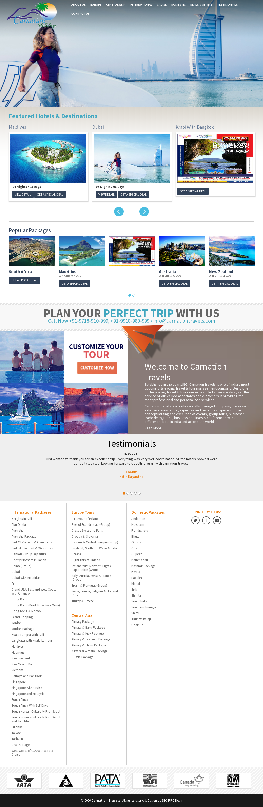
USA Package (21, 744)
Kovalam (138, 524)
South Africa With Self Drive (30, 705)
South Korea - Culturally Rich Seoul (36, 711)
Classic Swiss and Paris (87, 530)
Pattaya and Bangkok (27, 676)
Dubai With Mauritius (26, 577)
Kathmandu (140, 560)
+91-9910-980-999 (131, 320)
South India (139, 601)
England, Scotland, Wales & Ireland (96, 548)
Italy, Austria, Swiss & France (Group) (91, 577)
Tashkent (18, 738)
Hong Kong (19, 599)
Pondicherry (140, 530)
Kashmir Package (143, 565)
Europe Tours (83, 512)
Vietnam (17, 670)
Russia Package (82, 657)
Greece (76, 554)
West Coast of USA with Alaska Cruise (32, 752)
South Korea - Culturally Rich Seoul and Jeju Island (36, 719)
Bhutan (137, 536)
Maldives (17, 127)
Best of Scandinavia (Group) (91, 524)
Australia (167, 271)
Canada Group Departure (29, 554)
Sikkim (136, 589)
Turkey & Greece (83, 601)
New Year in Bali (22, 664)
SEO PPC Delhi (172, 800)
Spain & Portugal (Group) (89, 585)
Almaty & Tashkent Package (91, 639)
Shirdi (135, 613)
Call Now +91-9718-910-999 (79, 320)
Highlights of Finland (86, 560)
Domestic (178, 4)
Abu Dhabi (19, 524)
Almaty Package (83, 621)
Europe (95, 4)
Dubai (97, 127)
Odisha (136, 542)
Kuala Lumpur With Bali (28, 634)
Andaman (138, 518)
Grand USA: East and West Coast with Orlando (34, 591)
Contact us (80, 13)
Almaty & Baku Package (88, 627)
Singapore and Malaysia (28, 693)
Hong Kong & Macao (26, 611)
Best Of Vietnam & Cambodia (32, 542)
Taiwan (17, 733)
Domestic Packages (148, 512)
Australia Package (24, 536)
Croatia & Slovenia (85, 536)
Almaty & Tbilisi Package (89, 645)
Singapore (19, 681)
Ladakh (137, 577)
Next (144, 211)
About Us (78, 4)
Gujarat (137, 554)
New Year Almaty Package (89, 651)
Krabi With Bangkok (195, 127)
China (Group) (21, 565)
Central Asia (115, 4)
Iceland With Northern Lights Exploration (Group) (91, 567)
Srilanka (17, 727)
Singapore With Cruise (27, 687)
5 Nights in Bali (22, 518)
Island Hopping (22, 617)
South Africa (20, 271)
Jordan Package (23, 628)
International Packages (31, 512)
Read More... (154, 427)
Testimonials (227, 4)
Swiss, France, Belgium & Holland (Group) (95, 593)
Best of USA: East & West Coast (33, 548)
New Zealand (221, 271)
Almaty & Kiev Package (88, 633)
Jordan (17, 622)
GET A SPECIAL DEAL (50, 194)
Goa (134, 548)
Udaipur (137, 625)
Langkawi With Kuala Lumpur (32, 640)
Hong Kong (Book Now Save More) (36, 605)
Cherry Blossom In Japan (29, 560)
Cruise (162, 4)
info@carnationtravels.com (183, 320)
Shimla (136, 595)
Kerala (136, 571)
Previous (119, 211)
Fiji (13, 583)
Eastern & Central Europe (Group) (95, 542)
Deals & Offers (201, 4)
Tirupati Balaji (141, 619)
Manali (136, 583)
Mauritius (67, 271)
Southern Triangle (144, 607)
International (141, 4)
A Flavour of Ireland (85, 518)
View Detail (23, 194)
